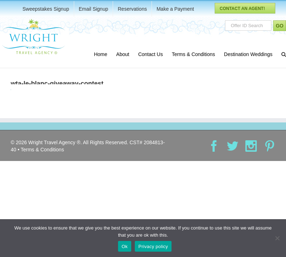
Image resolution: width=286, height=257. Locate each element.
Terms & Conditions (42, 149)
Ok (125, 246)
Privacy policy (153, 246)
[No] (277, 238)
